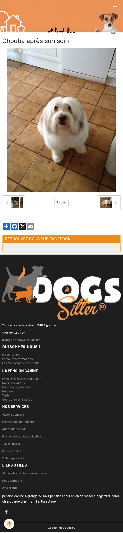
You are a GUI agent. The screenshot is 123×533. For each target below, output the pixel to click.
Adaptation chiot (13, 429)
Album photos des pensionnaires (24, 473)
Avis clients (10, 488)
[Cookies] (9, 524)
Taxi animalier (11, 443)
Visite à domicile (13, 414)
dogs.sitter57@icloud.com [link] (22, 340)
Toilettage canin (13, 458)
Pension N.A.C (11, 451)
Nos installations (13, 383)
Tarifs (6, 395)
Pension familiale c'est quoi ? (21, 378)
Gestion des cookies (61, 527)
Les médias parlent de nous (20, 363)
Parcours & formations (17, 359)
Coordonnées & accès (17, 399)
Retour (61, 202)
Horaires (8, 391)
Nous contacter (12, 480)
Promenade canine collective (21, 436)
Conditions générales (16, 387)
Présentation (11, 354)
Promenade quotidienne (18, 422)
